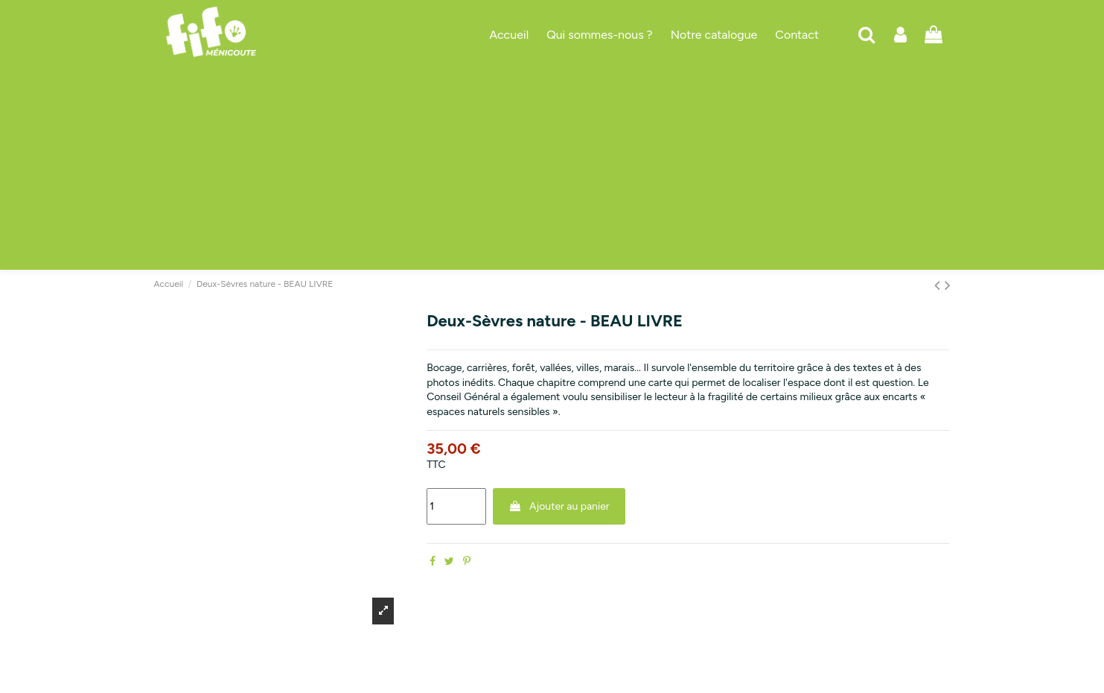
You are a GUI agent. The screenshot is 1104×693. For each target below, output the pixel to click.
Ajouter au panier (559, 506)
